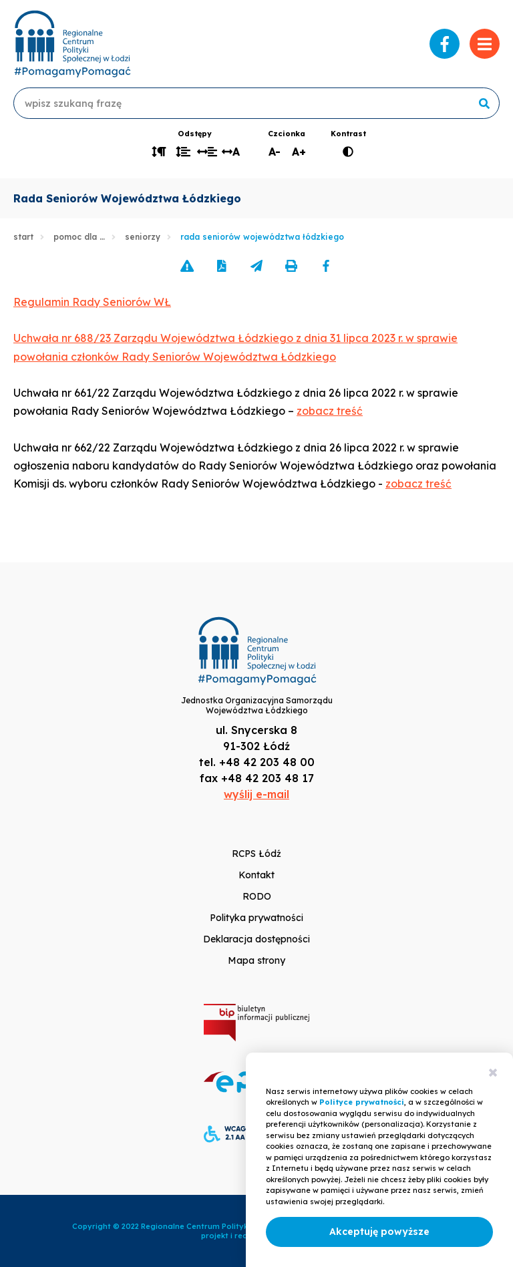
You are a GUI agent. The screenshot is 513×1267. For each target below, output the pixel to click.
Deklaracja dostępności (256, 939)
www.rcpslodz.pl (72, 43)
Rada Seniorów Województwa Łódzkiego (262, 237)
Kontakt (256, 875)
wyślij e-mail (256, 794)
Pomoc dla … (79, 237)
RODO (256, 896)
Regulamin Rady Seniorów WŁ (92, 302)
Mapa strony (256, 960)
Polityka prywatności (256, 918)
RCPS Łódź (256, 854)
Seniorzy (142, 237)
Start (23, 237)
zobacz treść (330, 410)
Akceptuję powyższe (379, 1232)
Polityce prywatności (361, 1102)
